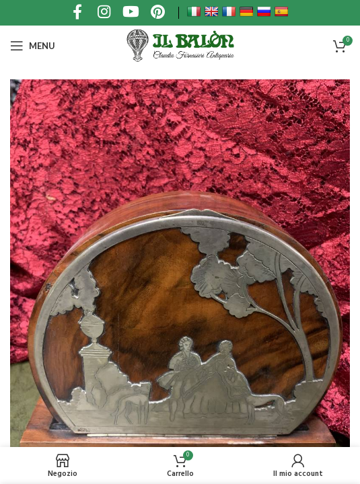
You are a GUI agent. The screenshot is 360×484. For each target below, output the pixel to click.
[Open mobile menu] (32, 45)
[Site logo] (179, 45)
